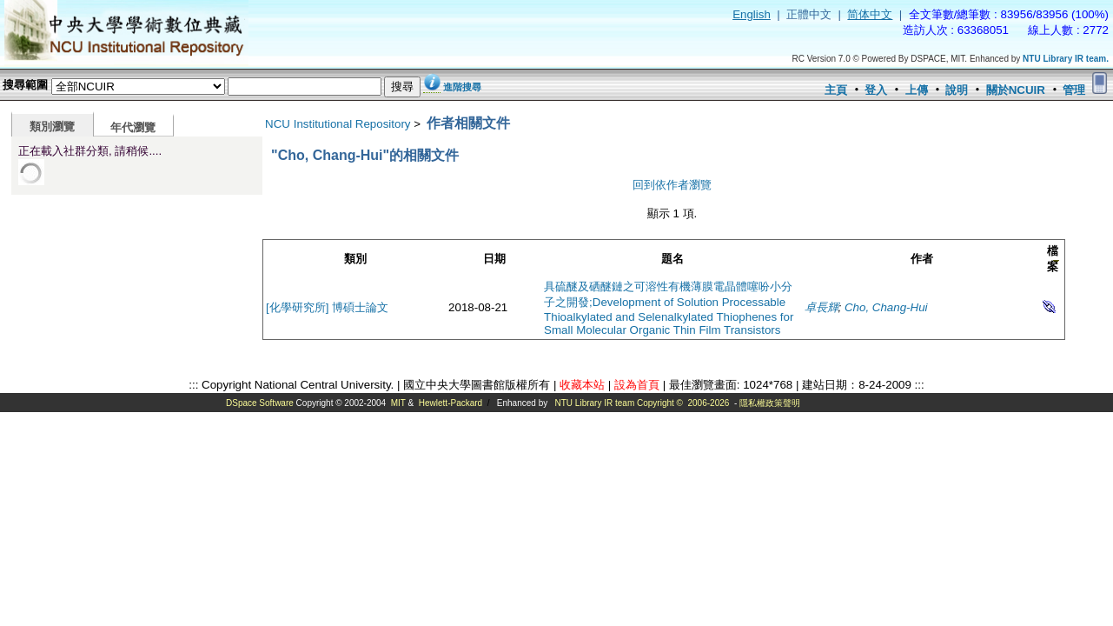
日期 (494, 258)
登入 (876, 90)
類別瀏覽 (52, 126)
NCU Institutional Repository (337, 123)
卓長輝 (821, 307)
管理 (1074, 90)
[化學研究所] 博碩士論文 (327, 307)
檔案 (1052, 258)
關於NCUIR (1015, 90)
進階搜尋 (462, 87)
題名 (672, 258)
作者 (922, 258)
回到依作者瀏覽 (672, 184)
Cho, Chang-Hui (886, 307)
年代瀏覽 (133, 127)
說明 (956, 90)
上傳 (916, 90)
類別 (355, 258)
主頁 (836, 90)
